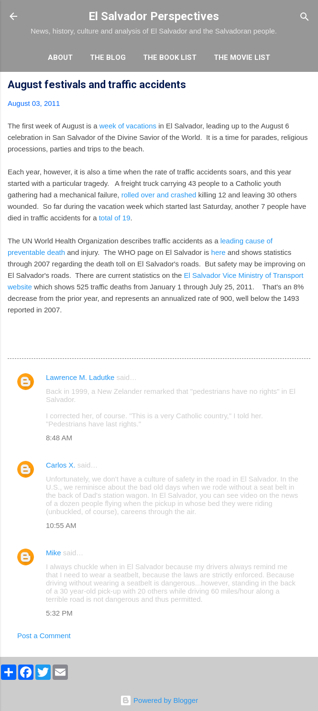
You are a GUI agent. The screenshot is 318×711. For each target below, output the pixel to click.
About (60, 57)
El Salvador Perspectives (153, 16)
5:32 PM (59, 613)
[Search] (304, 17)
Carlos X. (61, 465)
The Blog (108, 57)
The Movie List (242, 57)
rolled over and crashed (159, 195)
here (218, 252)
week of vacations (127, 126)
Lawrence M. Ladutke (80, 377)
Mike (53, 553)
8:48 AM (59, 438)
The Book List (170, 57)
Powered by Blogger (159, 700)
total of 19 (114, 218)
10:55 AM (61, 525)
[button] (304, 86)
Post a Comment (44, 635)
